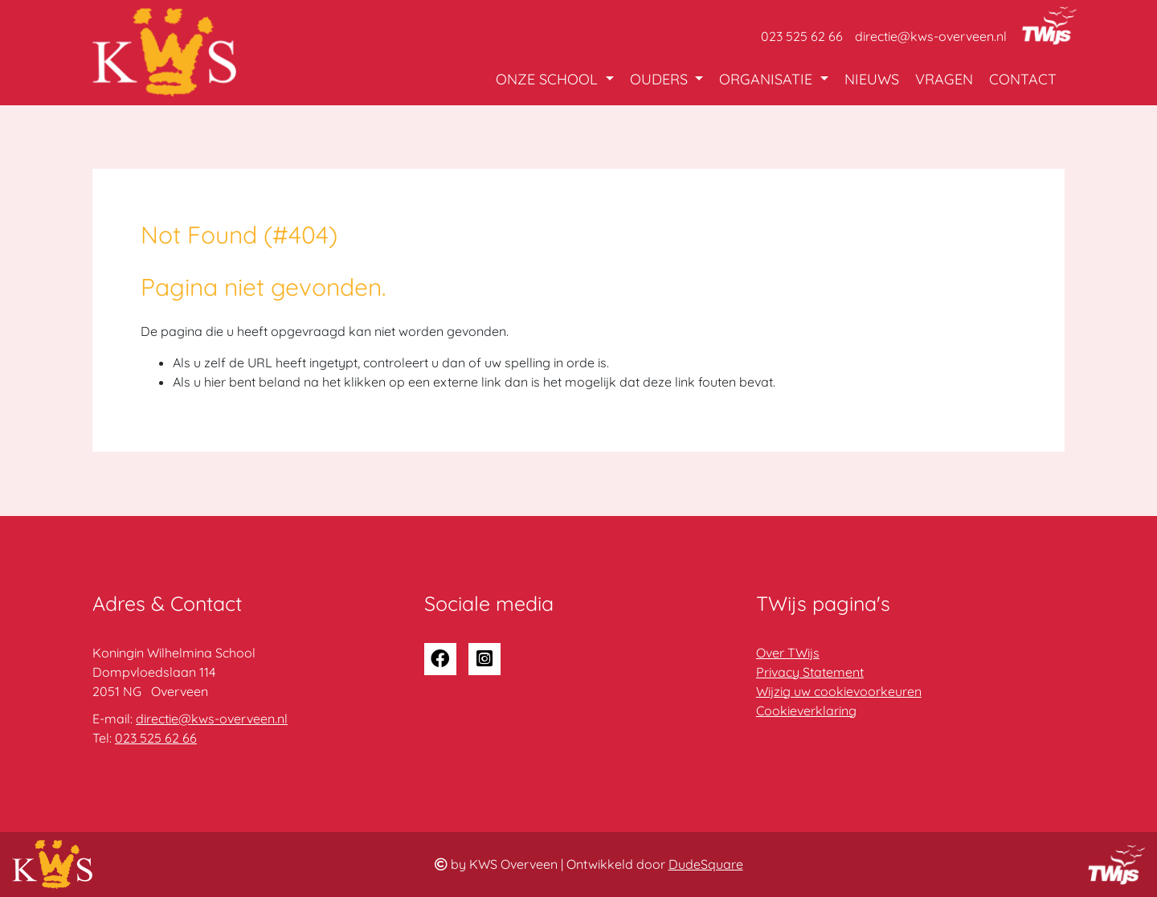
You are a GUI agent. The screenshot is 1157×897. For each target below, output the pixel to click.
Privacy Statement (810, 672)
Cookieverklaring (806, 710)
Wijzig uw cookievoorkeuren (839, 691)
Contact (1023, 79)
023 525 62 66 (802, 36)
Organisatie (767, 79)
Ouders (661, 79)
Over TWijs (788, 653)
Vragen (944, 79)
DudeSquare (705, 864)
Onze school (549, 79)
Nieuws (871, 79)
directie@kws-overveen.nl (931, 36)
